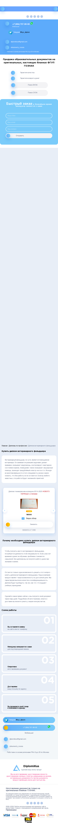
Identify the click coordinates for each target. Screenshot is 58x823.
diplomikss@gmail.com (19, 42)
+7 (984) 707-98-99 (21, 24)
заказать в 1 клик (29, 530)
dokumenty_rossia (17, 47)
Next (53, 511)
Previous (5, 511)
